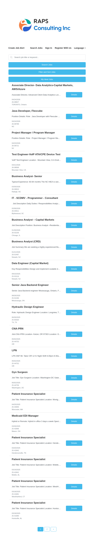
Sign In (48, 48)
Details (74, 95)
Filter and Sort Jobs (47, 72)
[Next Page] (53, 529)
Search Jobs (36, 48)
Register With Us (63, 48)
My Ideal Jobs (47, 79)
